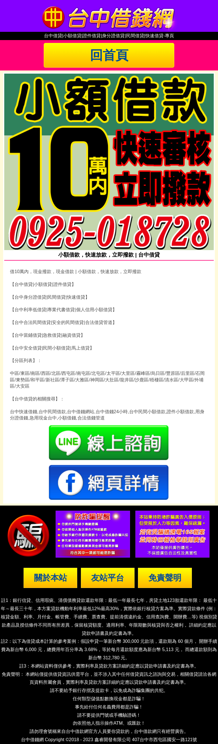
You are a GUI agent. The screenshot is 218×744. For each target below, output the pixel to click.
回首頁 (109, 55)
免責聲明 (164, 577)
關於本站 (50, 577)
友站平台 (107, 577)
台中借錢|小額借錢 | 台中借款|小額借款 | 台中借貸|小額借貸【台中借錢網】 (109, 16)
